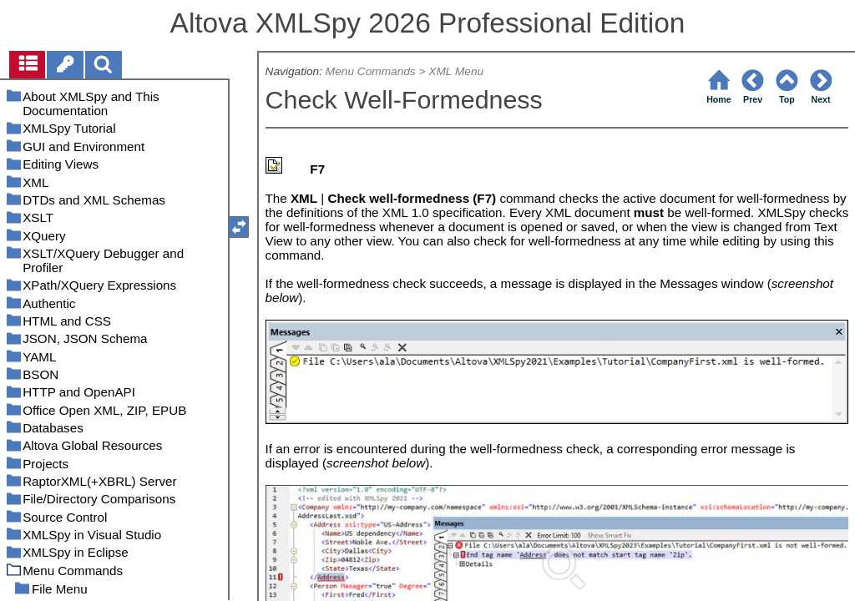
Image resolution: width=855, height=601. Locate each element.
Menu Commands (371, 71)
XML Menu (455, 71)
